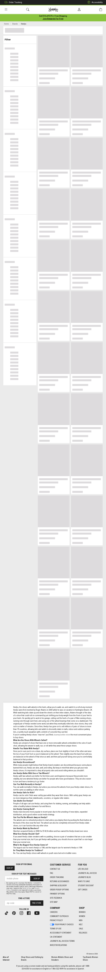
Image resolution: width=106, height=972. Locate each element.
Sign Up (9, 868)
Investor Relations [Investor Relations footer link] (58, 945)
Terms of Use (26, 888)
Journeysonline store (61, 735)
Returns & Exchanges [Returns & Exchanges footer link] (59, 881)
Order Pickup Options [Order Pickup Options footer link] (59, 890)
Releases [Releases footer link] (83, 933)
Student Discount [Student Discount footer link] (86, 885)
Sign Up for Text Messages (24, 874)
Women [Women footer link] (82, 916)
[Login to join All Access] (53, 16)
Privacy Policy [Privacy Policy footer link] (56, 920)
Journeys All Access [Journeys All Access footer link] (87, 873)
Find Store (36, 903)
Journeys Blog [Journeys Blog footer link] (84, 877)
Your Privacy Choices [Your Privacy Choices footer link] (62, 924)
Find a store (24, 898)
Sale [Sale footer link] (81, 929)
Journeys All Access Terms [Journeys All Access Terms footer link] (62, 941)
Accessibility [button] (94, 2)
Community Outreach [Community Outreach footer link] (59, 916)
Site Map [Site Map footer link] (54, 902)
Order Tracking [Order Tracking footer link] (57, 877)
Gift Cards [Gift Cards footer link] (82, 890)
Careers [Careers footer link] (54, 912)
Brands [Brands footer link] (82, 912)
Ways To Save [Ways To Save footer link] (84, 881)
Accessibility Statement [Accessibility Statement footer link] (60, 933)
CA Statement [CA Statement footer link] (56, 937)
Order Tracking (12, 2)
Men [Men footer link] (80, 920)
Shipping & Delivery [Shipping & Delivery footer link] (58, 885)
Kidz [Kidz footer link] (81, 924)
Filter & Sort (20, 38)
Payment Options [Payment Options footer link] (57, 894)
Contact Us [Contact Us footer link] (55, 869)
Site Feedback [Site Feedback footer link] (56, 898)
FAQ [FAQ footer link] (51, 873)
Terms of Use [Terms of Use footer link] (55, 929)
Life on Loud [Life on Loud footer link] (83, 869)
